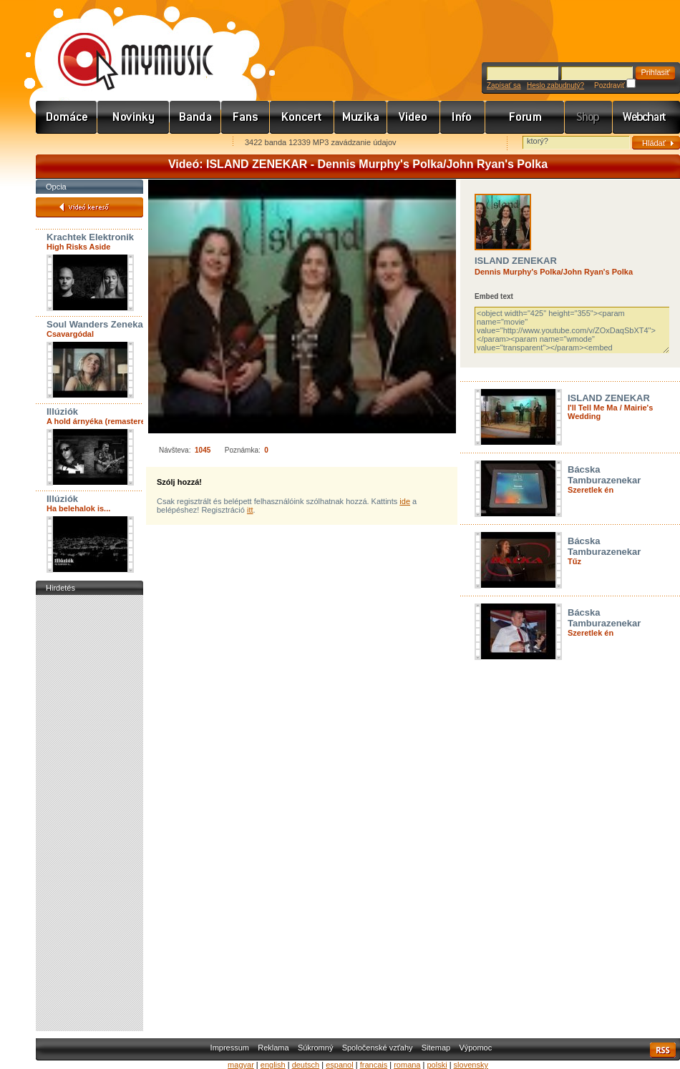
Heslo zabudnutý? (555, 85)
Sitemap (436, 1047)
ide (404, 501)
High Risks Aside (78, 246)
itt (250, 510)
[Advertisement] (89, 813)
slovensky (471, 1064)
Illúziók (62, 411)
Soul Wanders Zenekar (97, 324)
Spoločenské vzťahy (377, 1047)
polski (437, 1064)
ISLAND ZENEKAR (516, 260)
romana (407, 1064)
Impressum (229, 1047)
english (273, 1064)
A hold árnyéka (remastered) (99, 421)
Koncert (302, 117)
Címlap (66, 117)
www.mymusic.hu (123, 46)
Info (462, 117)
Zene (360, 117)
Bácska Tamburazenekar (604, 475)
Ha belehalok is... (78, 508)
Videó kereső (89, 207)
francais (374, 1064)
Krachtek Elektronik (90, 237)
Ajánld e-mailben (186, 143)
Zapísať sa (504, 85)
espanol (340, 1064)
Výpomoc (475, 1047)
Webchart (646, 117)
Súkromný (316, 1047)
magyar (241, 1064)
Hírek (133, 117)
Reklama (273, 1047)
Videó (413, 117)
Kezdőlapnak (126, 143)
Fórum (525, 117)
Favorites (65, 143)
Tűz (574, 561)
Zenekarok (195, 117)
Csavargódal (70, 334)
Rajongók (245, 117)
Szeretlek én (590, 490)
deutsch (306, 1064)
